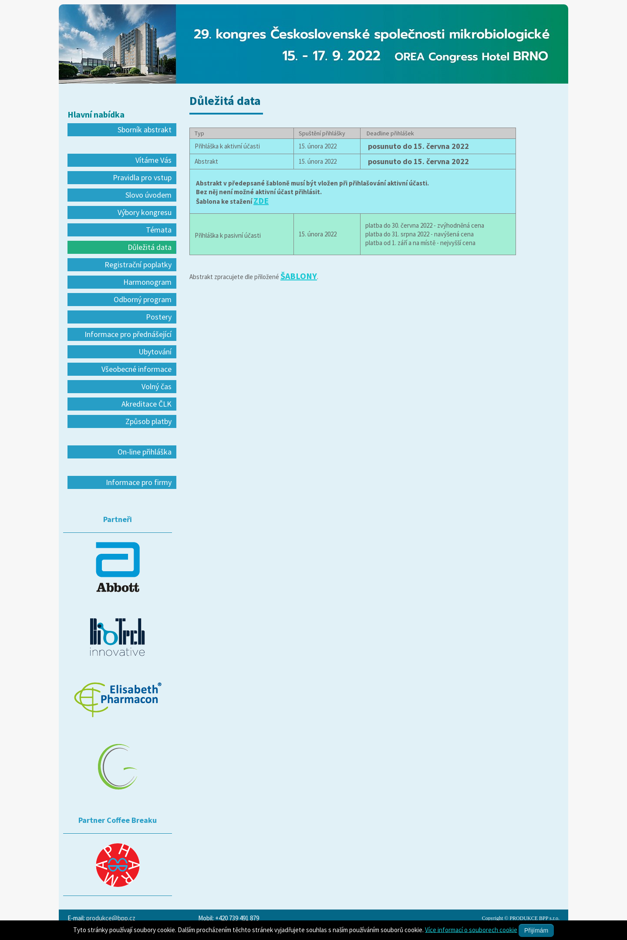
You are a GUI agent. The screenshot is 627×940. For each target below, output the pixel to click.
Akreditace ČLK (146, 404)
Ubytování (155, 352)
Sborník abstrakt (145, 130)
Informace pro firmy (139, 482)
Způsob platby (148, 421)
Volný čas (157, 386)
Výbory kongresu (145, 212)
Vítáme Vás (153, 160)
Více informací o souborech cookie (471, 929)
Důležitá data (150, 247)
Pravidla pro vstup (142, 177)
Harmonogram (147, 282)
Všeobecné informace (136, 369)
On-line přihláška (145, 452)
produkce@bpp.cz (110, 918)
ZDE (261, 200)
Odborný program (143, 299)
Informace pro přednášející (128, 334)
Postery (159, 317)
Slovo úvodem (148, 195)
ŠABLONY (298, 275)
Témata (159, 230)
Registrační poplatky (138, 264)
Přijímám (536, 930)
